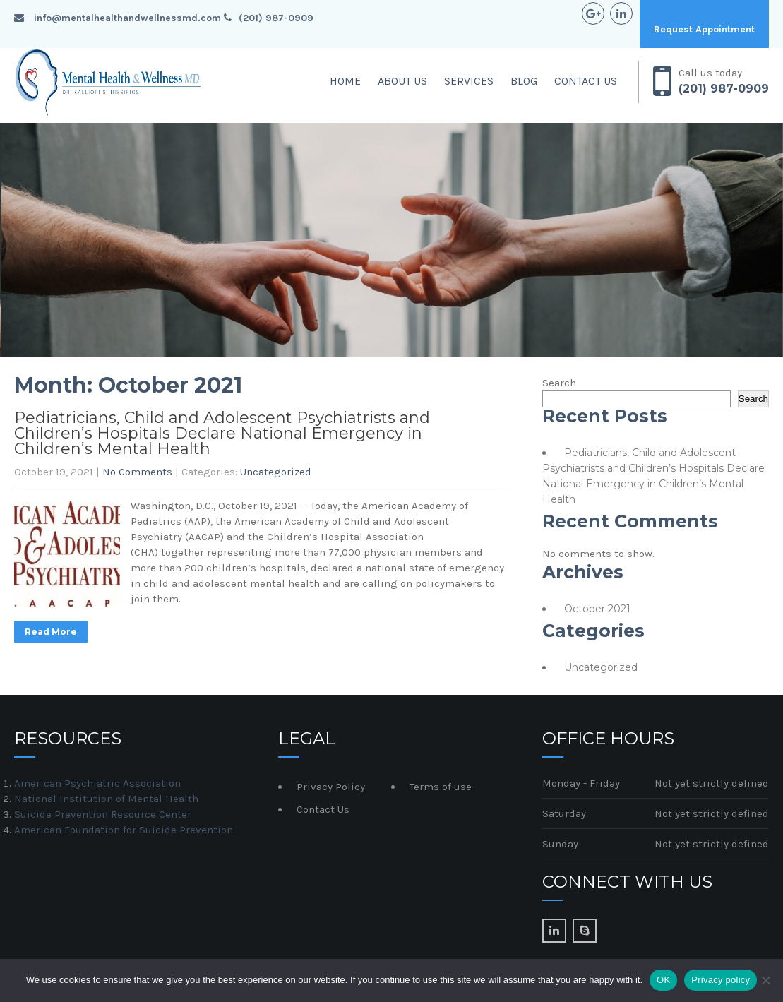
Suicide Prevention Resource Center (102, 814)
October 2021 (597, 608)
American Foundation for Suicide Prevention (123, 829)
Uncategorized (275, 471)
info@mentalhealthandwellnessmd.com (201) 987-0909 (163, 18)
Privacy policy (720, 979)
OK (663, 979)
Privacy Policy (331, 786)
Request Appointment (704, 29)
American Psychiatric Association (97, 783)
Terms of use (441, 786)
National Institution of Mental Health (106, 798)
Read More (51, 631)
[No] (765, 980)
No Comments (137, 471)
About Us (402, 81)
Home (345, 81)
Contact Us (585, 81)
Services (469, 81)
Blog (523, 81)
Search (559, 382)
